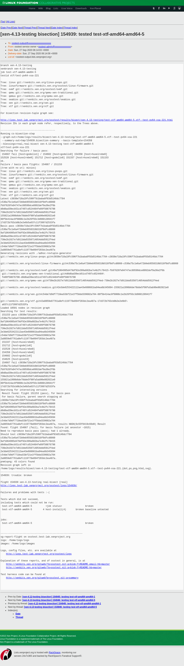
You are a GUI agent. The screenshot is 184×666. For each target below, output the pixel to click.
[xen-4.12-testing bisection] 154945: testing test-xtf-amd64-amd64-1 (58, 596)
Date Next (17, 27)
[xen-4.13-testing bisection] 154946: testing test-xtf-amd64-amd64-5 (58, 600)
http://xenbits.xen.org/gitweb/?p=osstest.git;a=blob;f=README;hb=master (54, 567)
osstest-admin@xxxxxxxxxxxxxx (54, 46)
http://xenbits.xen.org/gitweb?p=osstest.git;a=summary (42, 577)
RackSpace (54, 652)
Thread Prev (30, 27)
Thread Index (70, 27)
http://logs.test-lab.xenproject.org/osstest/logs (39, 554)
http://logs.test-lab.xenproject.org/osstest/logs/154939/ (39, 485)
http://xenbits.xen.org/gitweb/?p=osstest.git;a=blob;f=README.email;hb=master (58, 564)
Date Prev (6, 27)
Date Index (56, 27)
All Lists (10, 21)
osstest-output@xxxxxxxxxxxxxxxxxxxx (31, 43)
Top (3, 21)
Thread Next (44, 27)
